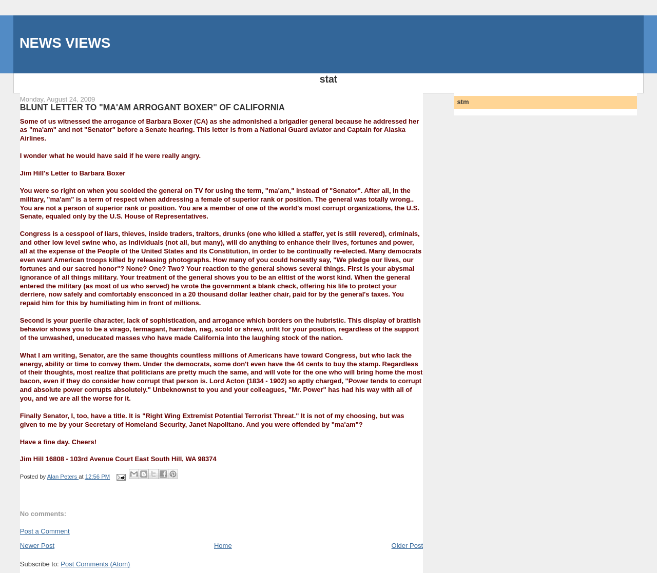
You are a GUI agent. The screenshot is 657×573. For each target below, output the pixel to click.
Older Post (407, 545)
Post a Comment (45, 531)
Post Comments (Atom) (95, 564)
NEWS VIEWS (65, 43)
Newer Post (37, 545)
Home (223, 545)
